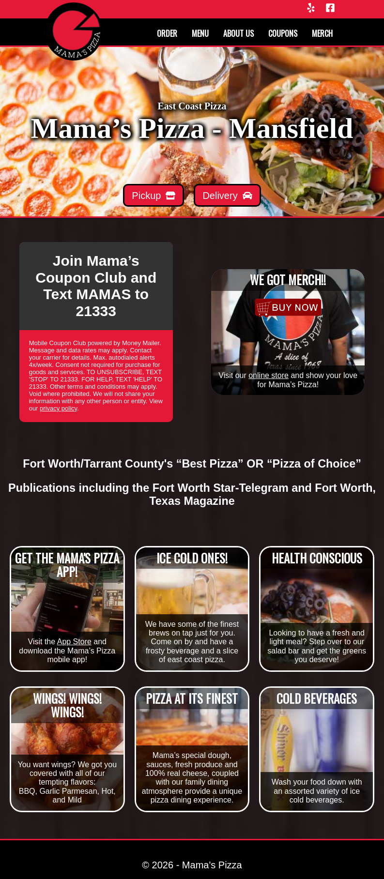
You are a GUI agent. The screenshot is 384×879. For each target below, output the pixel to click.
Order (167, 33)
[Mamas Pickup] (153, 195)
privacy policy (58, 408)
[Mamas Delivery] (227, 195)
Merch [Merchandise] (322, 33)
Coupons (282, 33)
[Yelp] (311, 8)
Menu (200, 33)
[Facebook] (330, 8)
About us (238, 33)
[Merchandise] (288, 308)
